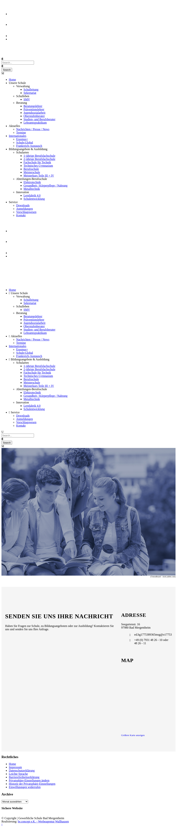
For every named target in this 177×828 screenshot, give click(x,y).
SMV (27, 99)
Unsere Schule (17, 82)
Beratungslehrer (33, 106)
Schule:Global (24, 142)
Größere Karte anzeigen (132, 735)
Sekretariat (30, 92)
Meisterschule (32, 172)
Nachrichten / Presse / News (32, 129)
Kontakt (21, 215)
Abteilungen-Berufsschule (31, 178)
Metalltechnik (32, 188)
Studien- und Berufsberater (39, 119)
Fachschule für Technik (37, 162)
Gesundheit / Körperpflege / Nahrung (45, 185)
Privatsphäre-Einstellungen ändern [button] (29, 780)
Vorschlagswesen (26, 212)
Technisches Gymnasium (38, 165)
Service (13, 202)
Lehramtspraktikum (35, 122)
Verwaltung (23, 86)
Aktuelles (14, 125)
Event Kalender (18, 39)
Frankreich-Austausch (29, 145)
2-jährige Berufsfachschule (39, 159)
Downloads (23, 205)
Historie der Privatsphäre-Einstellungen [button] (32, 783)
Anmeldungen (24, 208)
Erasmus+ (22, 139)
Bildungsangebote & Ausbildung (28, 149)
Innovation (22, 192)
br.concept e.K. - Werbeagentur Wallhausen (43, 821)
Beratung (21, 102)
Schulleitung (31, 89)
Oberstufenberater (34, 116)
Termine (21, 132)
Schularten (22, 152)
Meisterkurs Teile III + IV (39, 175)
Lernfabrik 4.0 (32, 195)
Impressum (15, 767)
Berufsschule (31, 169)
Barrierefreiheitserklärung (24, 777)
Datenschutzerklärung (22, 770)
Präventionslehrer (34, 109)
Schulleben (22, 96)
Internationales (17, 135)
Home (12, 79)
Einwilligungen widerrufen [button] (25, 787)
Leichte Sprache (18, 773)
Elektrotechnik (32, 182)
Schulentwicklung (34, 198)
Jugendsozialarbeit (34, 112)
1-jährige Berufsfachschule (39, 155)
